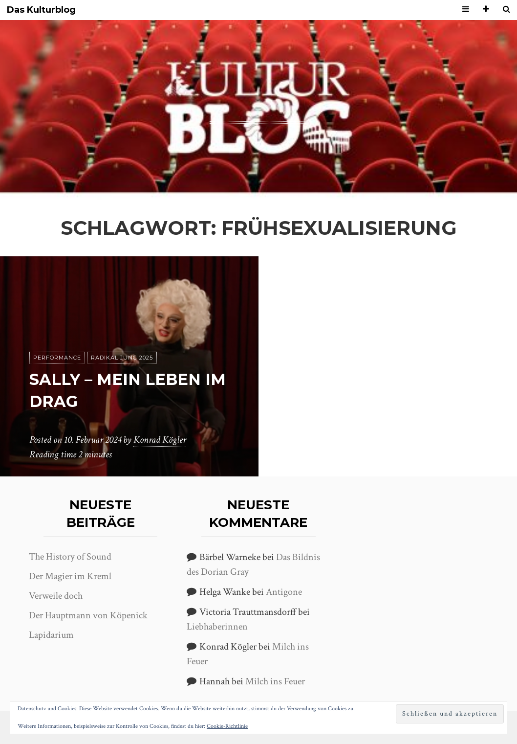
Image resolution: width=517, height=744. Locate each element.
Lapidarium (51, 635)
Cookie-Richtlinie (227, 726)
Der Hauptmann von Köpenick (88, 615)
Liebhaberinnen (217, 626)
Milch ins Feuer (275, 681)
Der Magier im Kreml (70, 576)
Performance (57, 357)
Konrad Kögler (159, 439)
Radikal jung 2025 (122, 357)
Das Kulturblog (41, 10)
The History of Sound (70, 556)
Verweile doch (56, 595)
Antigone (284, 592)
